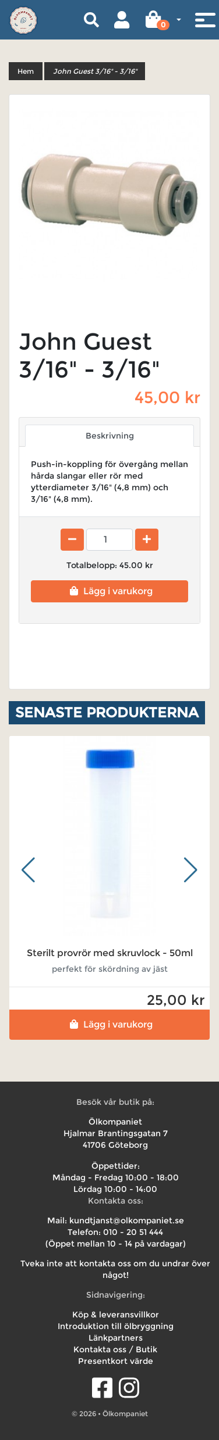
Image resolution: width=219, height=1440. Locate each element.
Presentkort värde (115, 1361)
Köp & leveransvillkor (115, 1314)
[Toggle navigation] (205, 20)
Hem (25, 71)
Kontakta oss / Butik (115, 1349)
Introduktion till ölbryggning (116, 1326)
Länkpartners (116, 1338)
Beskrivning (110, 435)
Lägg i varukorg (110, 591)
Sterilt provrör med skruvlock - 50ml (110, 952)
